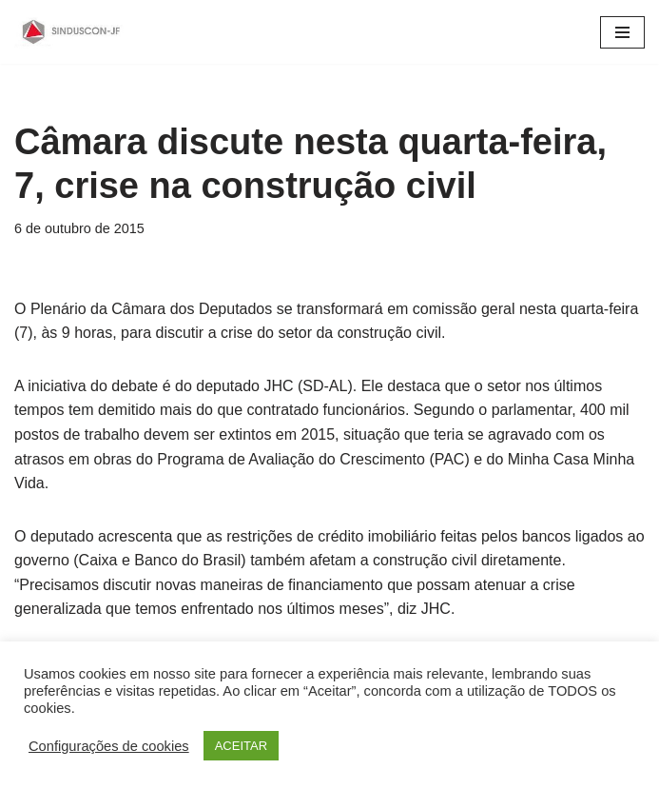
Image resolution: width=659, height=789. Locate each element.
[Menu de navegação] (622, 32)
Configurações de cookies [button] (109, 746)
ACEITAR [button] (241, 746)
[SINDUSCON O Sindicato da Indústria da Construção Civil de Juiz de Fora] (71, 31)
